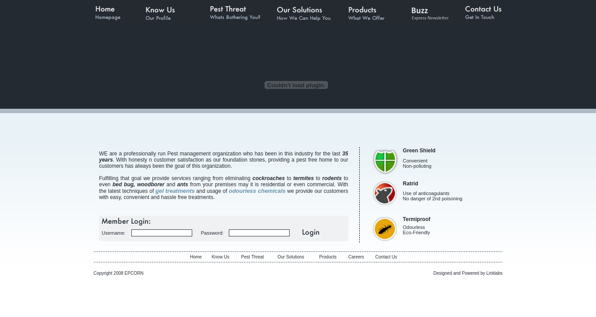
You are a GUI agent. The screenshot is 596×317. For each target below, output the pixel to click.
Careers (356, 256)
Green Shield (419, 150)
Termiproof (416, 219)
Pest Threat (252, 256)
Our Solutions (290, 256)
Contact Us (386, 256)
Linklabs (494, 273)
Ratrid (410, 184)
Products (327, 256)
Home (196, 256)
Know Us (220, 256)
